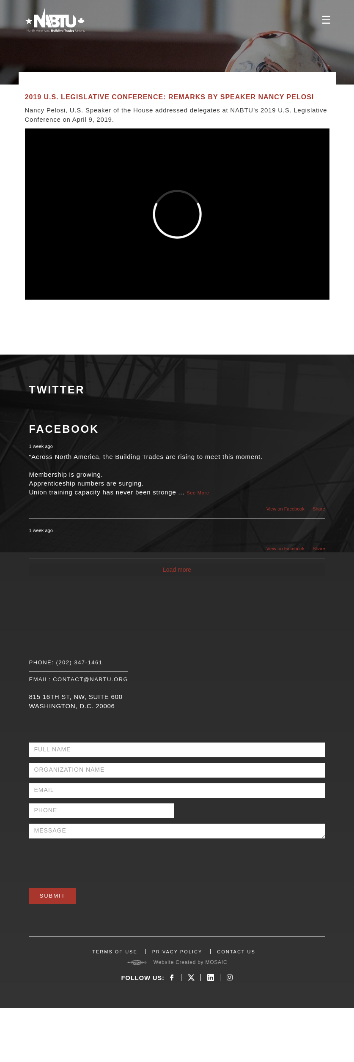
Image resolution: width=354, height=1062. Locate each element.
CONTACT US (236, 951)
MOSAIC (216, 962)
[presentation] (93, 860)
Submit (53, 896)
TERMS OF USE (114, 951)
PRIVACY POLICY (177, 951)
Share (319, 508)
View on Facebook (285, 508)
